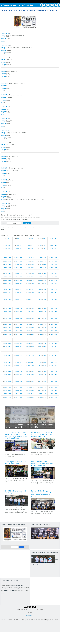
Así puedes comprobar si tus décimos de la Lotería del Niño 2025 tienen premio (42, 434)
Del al (6, 238)
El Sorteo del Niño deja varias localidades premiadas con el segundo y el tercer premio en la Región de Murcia (16, 435)
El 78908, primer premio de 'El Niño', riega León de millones (15, 492)
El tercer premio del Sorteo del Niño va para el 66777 (16, 463)
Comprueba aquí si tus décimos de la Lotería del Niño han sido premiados (42, 464)
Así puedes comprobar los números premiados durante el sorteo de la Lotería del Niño (30, 425)
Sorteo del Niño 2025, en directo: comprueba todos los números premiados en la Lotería (41, 494)
